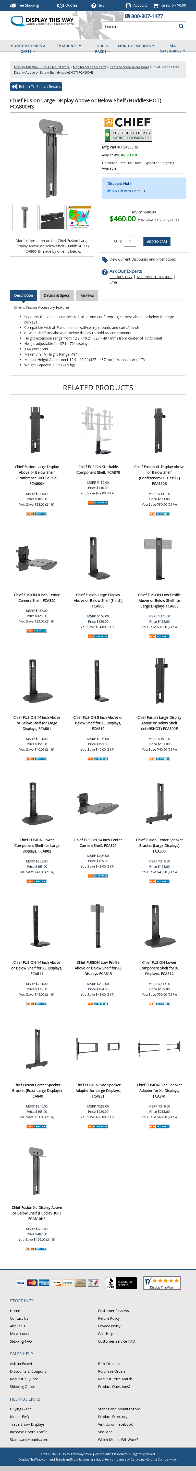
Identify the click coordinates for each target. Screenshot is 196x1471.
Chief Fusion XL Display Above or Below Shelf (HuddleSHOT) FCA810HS (37, 1213)
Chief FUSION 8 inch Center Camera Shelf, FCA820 (36, 597)
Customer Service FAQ (116, 1341)
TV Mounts (69, 46)
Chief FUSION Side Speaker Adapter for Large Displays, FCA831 (98, 1091)
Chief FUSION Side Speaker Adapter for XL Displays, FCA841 (159, 1091)
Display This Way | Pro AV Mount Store (42, 67)
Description (23, 295)
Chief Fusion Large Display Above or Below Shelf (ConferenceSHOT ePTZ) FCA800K (37, 475)
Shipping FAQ (21, 1341)
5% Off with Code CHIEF (132, 190)
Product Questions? (114, 1386)
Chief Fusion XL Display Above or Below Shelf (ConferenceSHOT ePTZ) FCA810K (159, 475)
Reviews (87, 295)
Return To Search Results (36, 86)
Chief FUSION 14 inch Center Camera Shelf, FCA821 (98, 843)
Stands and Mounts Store (119, 1409)
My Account (20, 1333)
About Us (17, 1326)
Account (140, 5)
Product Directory (112, 1416)
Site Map (105, 1431)
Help (98, 5)
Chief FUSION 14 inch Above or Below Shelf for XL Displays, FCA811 (36, 968)
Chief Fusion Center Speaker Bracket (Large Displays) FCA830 (159, 846)
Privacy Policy (109, 1326)
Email (113, 282)
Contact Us (19, 1318)
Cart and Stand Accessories (129, 67)
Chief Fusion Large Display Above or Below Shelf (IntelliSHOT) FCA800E (159, 723)
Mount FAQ (19, 1416)
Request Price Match (115, 1378)
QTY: (118, 241)
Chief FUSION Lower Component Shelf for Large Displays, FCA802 (36, 846)
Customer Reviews (113, 1310)
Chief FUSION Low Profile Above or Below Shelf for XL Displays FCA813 (98, 968)
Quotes (67, 5)
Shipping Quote (22, 1386)
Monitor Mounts (136, 46)
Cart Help (105, 1333)
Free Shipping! (25, 5)
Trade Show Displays (27, 1424)
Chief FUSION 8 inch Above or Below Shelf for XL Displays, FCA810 (98, 723)
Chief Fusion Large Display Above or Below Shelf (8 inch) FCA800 (98, 600)
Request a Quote (24, 1378)
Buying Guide (21, 1409)
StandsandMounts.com (29, 1439)
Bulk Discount (109, 1363)
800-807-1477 (147, 16)
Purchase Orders (112, 1371)
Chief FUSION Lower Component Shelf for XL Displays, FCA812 (159, 968)
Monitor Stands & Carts (28, 49)
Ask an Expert (21, 1363)
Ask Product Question (155, 276)
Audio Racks (103, 49)
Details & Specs (57, 295)
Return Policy (109, 1318)
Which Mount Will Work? (118, 1439)
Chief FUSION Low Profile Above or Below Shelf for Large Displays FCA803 (159, 600)
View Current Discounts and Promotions (142, 259)
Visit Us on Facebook (115, 1424)
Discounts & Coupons (28, 1371)
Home (15, 1310)
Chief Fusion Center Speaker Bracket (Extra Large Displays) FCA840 (37, 1091)
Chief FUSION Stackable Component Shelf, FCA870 (98, 469)
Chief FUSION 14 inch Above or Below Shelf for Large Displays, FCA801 (36, 723)
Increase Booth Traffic (28, 1431)
